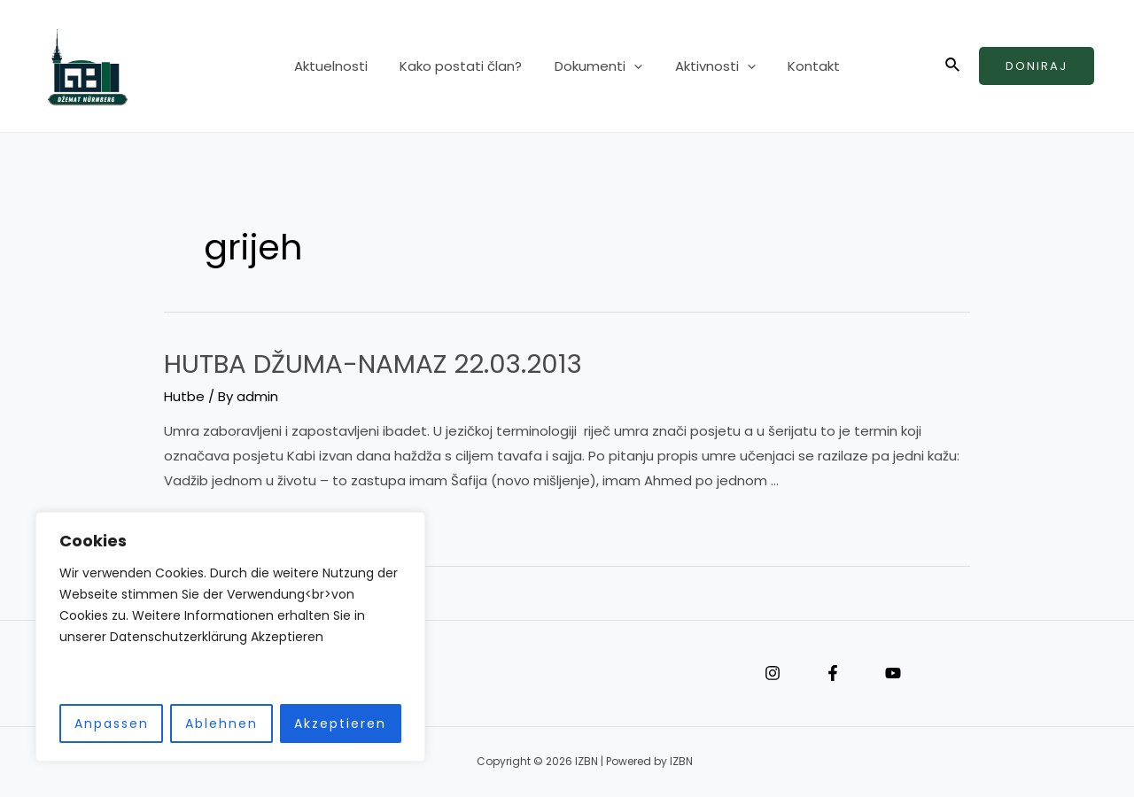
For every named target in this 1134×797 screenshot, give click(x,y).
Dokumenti (598, 66)
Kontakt (802, 66)
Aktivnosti (709, 66)
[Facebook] (833, 673)
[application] (633, 66)
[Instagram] (773, 673)
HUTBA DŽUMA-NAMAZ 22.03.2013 (375, 364)
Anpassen (111, 723)
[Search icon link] (953, 66)
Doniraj (1037, 66)
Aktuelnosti (342, 66)
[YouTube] (893, 673)
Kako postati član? (467, 66)
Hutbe (184, 396)
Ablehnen (221, 723)
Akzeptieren (340, 723)
